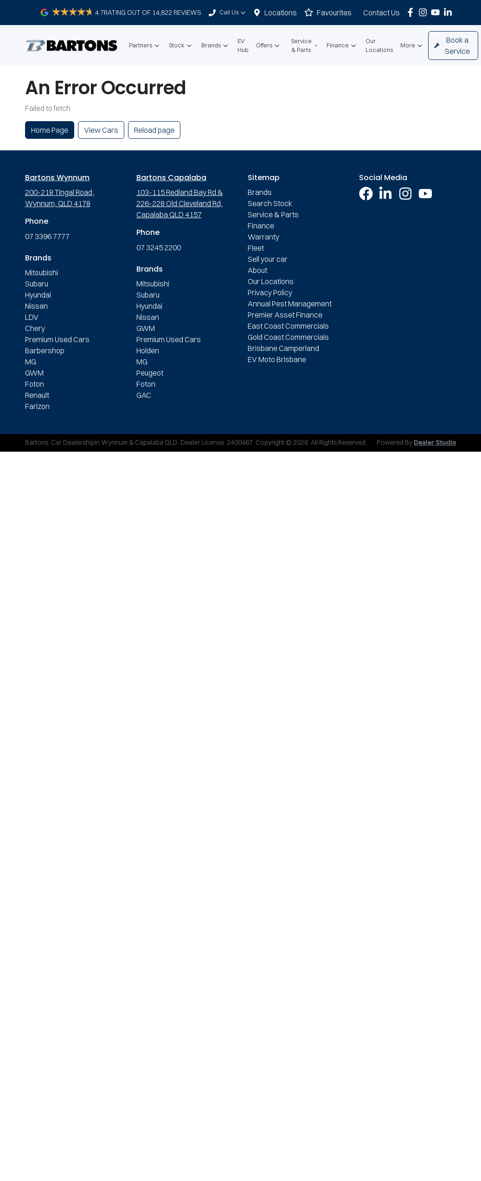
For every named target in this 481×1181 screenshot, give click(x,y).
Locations (280, 12)
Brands (215, 45)
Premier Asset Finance (285, 314)
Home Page (49, 130)
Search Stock (270, 203)
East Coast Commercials (288, 326)
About (257, 270)
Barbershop (44, 350)
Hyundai (38, 294)
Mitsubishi (41, 272)
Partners (145, 45)
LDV (31, 317)
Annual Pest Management (290, 303)
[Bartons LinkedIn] (449, 12)
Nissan (36, 306)
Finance (342, 45)
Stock (181, 45)
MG (30, 361)
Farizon (37, 406)
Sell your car (268, 259)
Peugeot (149, 372)
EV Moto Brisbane (277, 359)
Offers (269, 45)
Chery (35, 328)
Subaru (36, 283)
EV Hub (243, 45)
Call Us (233, 12)
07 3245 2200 (158, 247)
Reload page (154, 130)
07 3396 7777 (47, 236)
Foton (34, 384)
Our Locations (379, 45)
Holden (147, 350)
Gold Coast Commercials (288, 337)
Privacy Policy (270, 292)
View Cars (101, 130)
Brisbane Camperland (283, 348)
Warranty (263, 236)
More (412, 45)
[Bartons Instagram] (424, 12)
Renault (37, 395)
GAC (143, 395)
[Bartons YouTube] (437, 12)
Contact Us (381, 12)
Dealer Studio (435, 443)
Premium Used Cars (57, 339)
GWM (34, 372)
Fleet (256, 248)
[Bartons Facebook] (412, 12)
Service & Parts (305, 45)
